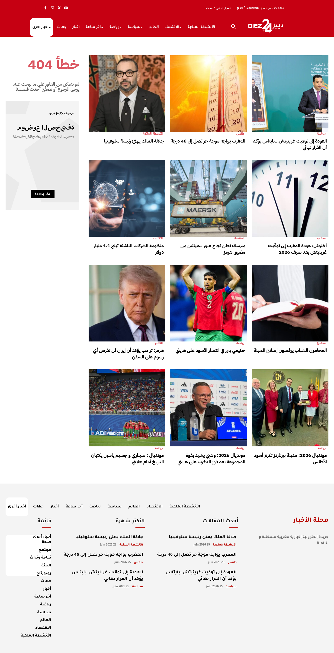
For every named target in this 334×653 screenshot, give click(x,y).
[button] (233, 26)
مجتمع (321, 238)
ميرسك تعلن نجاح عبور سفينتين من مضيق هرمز (212, 249)
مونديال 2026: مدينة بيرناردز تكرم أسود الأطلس (290, 458)
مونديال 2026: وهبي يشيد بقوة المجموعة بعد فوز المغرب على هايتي (211, 458)
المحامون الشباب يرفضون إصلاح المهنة (290, 350)
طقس (240, 133)
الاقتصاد (157, 238)
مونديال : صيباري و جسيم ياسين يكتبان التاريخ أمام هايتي (127, 458)
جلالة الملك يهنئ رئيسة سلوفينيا (134, 140)
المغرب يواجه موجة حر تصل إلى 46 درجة (208, 140)
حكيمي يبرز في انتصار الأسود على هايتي (210, 350)
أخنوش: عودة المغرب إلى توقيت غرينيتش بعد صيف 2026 (297, 249)
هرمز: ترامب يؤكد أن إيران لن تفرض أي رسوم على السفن (128, 353)
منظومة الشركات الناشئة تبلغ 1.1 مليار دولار (129, 249)
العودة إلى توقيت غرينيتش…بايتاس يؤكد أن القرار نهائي (290, 144)
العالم (159, 343)
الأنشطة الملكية (152, 133)
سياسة (321, 133)
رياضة (240, 343)
